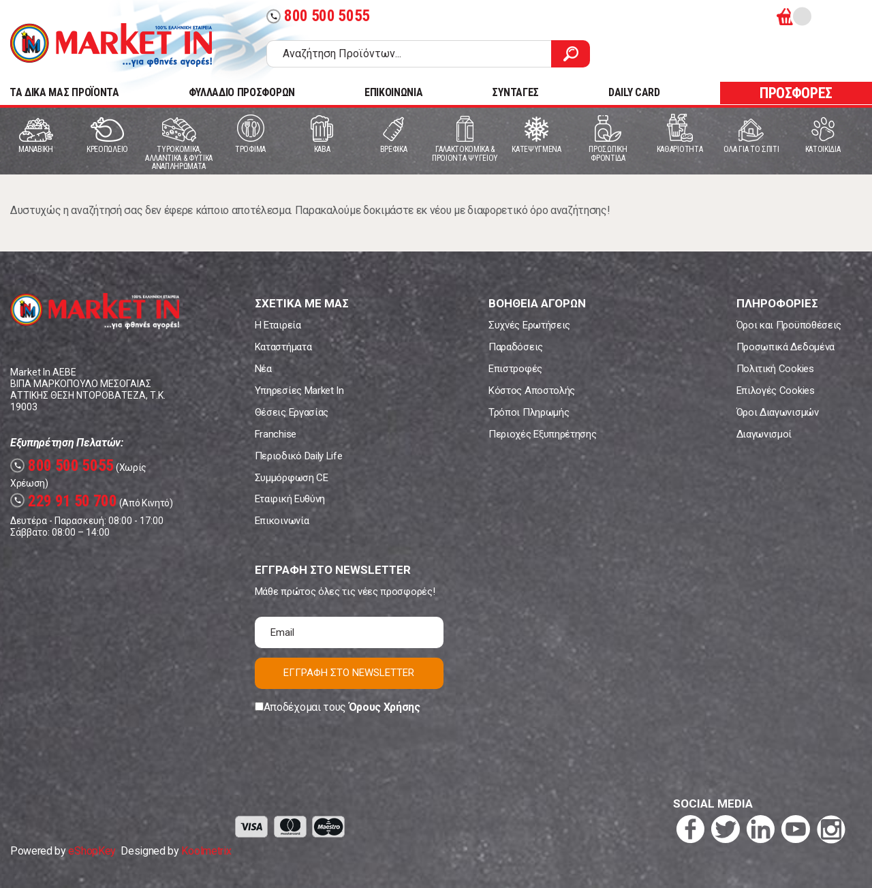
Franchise (275, 434)
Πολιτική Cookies (775, 369)
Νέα (263, 369)
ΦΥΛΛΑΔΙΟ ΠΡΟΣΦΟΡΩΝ (242, 92)
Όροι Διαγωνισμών (777, 412)
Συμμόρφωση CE (291, 478)
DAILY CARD (634, 92)
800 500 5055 (318, 16)
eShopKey (91, 850)
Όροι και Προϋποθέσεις (788, 325)
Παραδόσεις (515, 347)
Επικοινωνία (282, 521)
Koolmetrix (206, 850)
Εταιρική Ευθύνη (290, 499)
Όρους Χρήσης (384, 707)
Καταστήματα (283, 347)
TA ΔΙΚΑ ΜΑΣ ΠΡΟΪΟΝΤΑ (64, 92)
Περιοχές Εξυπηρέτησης (542, 434)
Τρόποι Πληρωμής (528, 412)
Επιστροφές (515, 369)
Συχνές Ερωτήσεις (529, 325)
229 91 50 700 (63, 501)
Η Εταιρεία (278, 325)
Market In (111, 45)
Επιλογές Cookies (775, 390)
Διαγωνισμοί (764, 434)
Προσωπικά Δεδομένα (785, 347)
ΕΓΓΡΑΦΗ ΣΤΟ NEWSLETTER (348, 673)
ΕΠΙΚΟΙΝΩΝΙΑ (393, 92)
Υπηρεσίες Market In (299, 390)
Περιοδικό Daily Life (299, 456)
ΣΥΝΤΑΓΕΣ (515, 92)
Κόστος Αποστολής (531, 390)
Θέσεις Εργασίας (291, 412)
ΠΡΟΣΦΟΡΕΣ (796, 93)
